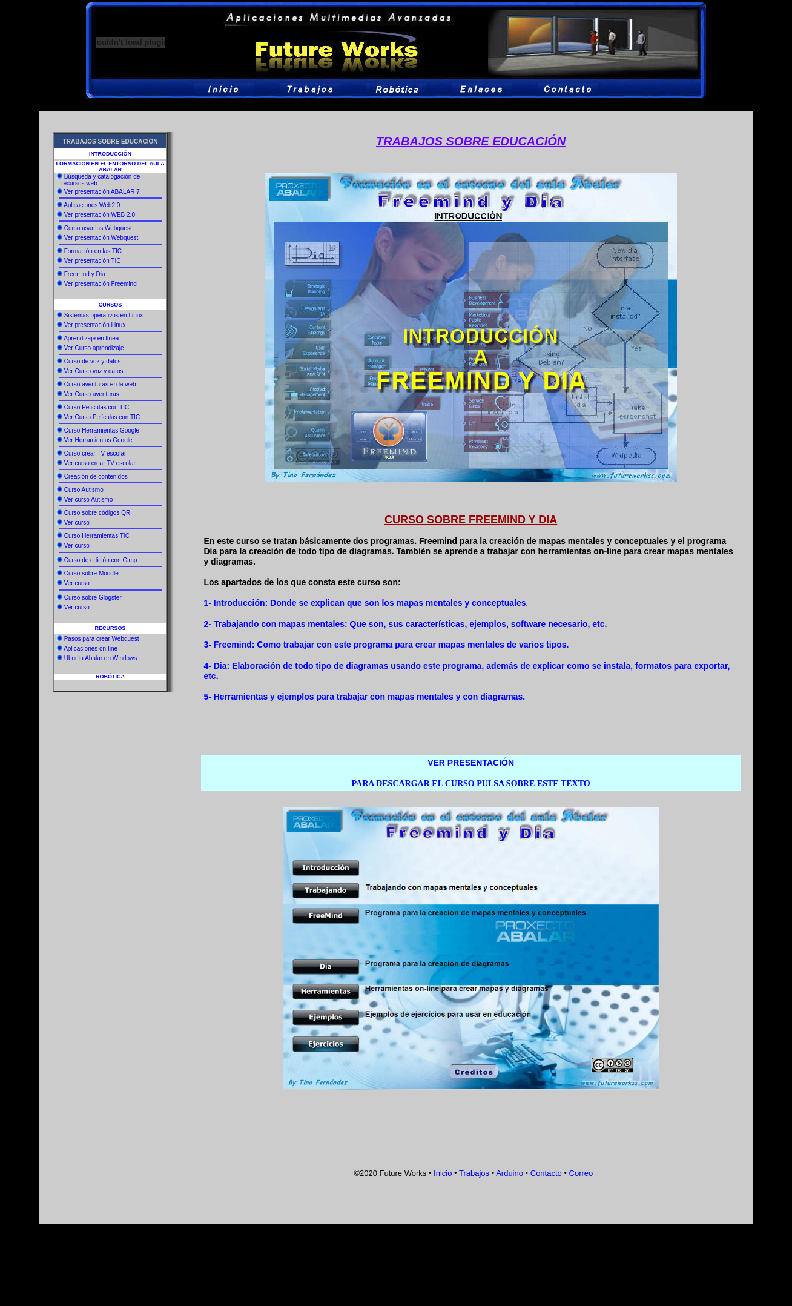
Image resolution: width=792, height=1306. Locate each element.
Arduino (509, 1173)
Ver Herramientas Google (98, 440)
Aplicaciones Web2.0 (92, 205)
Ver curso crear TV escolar (100, 463)
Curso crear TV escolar (95, 453)
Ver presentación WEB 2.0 (99, 214)
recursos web (78, 183)
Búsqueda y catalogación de (102, 176)
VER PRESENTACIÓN (470, 762)
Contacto (546, 1173)
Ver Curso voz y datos (94, 371)
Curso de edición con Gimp (100, 560)
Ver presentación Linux (95, 325)
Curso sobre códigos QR (97, 512)
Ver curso (77, 522)
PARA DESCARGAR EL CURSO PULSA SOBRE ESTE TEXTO (471, 783)
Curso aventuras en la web (100, 384)
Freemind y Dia (84, 274)
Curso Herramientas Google (102, 430)
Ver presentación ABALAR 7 (102, 191)
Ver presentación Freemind (100, 283)
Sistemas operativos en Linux (104, 315)
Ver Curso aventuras (91, 394)
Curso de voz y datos (92, 361)
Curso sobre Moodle (91, 573)
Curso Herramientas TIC (97, 535)
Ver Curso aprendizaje (94, 348)
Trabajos (474, 1173)
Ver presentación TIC (92, 260)
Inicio (443, 1173)
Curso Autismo (84, 489)
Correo (580, 1173)
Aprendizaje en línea (91, 338)
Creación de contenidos (96, 476)
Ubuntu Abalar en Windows (100, 658)
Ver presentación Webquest (101, 237)
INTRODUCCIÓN (110, 154)
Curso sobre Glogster (93, 597)
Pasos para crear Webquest (101, 638)
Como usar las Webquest (98, 228)
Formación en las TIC (93, 251)
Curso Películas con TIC (97, 407)
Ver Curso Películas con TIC (102, 417)
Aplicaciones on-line (90, 648)
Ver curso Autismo (88, 499)
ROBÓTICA (110, 677)
